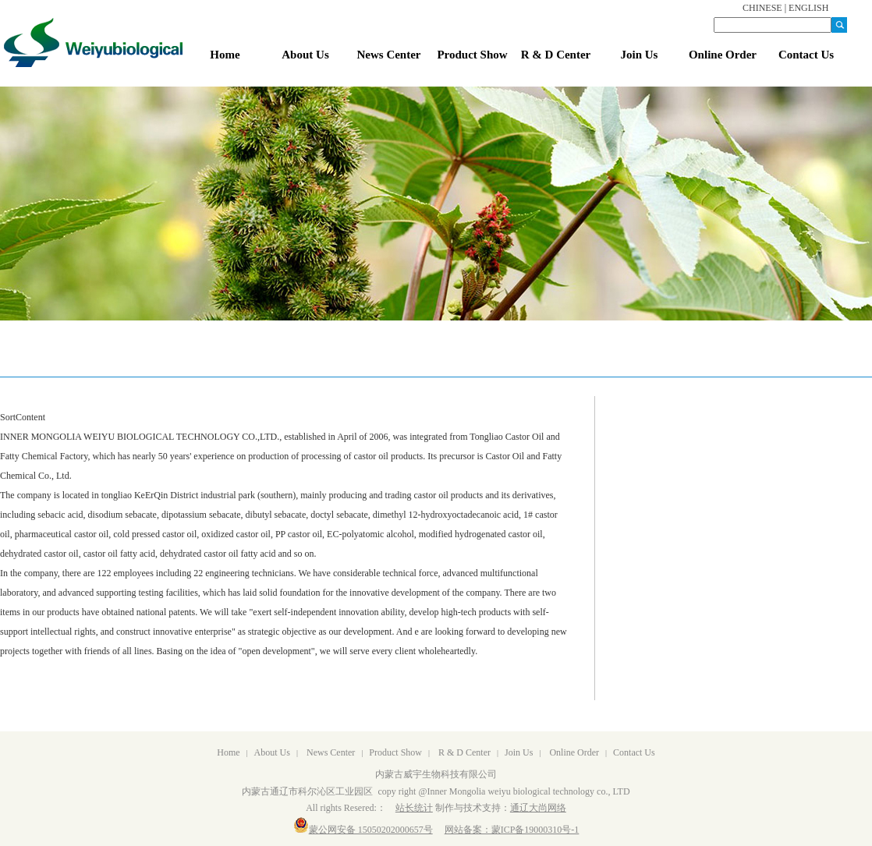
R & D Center (464, 752)
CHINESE (762, 7)
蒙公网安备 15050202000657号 (363, 829)
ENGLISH (808, 7)
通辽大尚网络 (538, 807)
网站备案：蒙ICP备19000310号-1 (512, 829)
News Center (331, 752)
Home (228, 752)
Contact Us (634, 752)
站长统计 (414, 807)
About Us (272, 752)
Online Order (574, 752)
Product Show (395, 752)
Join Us (519, 752)
